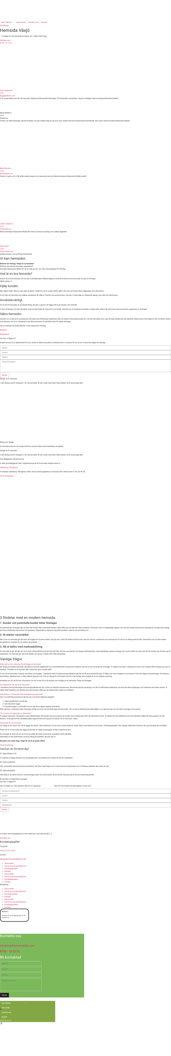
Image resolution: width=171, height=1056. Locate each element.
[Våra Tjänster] (7, 22)
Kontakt (7, 871)
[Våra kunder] (21, 22)
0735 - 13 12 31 (10, 951)
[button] (85, 664)
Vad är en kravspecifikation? (15, 866)
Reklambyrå (4, 334)
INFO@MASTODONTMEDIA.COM (13, 859)
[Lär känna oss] (33, 22)
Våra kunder (9, 863)
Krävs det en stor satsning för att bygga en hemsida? (20, 664)
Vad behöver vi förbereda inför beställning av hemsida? (21, 694)
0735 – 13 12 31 (47, 786)
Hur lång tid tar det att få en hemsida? (15, 685)
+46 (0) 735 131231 (7, 851)
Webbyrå (3, 330)
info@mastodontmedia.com (17, 945)
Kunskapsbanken (11, 869)
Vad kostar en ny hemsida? (10, 723)
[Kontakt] (44, 22)
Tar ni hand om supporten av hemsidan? (15, 713)
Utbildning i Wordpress (9, 467)
